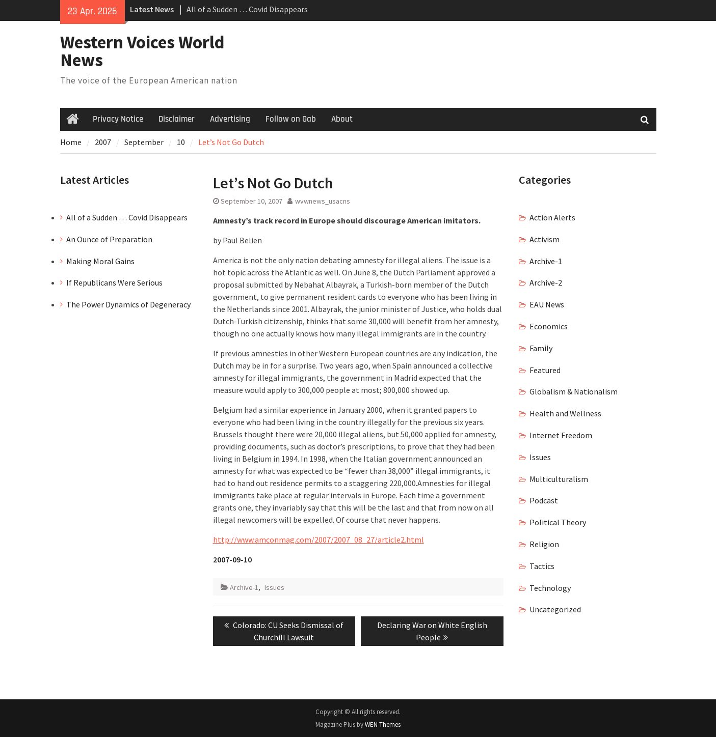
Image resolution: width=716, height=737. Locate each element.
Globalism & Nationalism (573, 391)
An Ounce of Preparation (109, 239)
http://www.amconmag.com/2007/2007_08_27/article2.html (318, 539)
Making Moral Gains (100, 261)
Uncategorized (555, 609)
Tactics (541, 566)
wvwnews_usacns (322, 201)
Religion (544, 544)
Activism (544, 239)
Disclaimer (176, 119)
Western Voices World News (142, 51)
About (342, 119)
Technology (550, 588)
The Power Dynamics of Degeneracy (128, 304)
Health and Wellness (565, 413)
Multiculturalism (558, 479)
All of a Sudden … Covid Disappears (247, 9)
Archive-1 (244, 587)
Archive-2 (545, 282)
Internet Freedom (560, 435)
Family (540, 348)
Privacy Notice (118, 119)
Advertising (230, 119)
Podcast (543, 500)
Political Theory (557, 522)
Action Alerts (552, 217)
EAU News (546, 304)
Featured (545, 370)
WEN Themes (383, 724)
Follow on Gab (291, 119)
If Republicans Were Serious (114, 282)
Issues (274, 587)
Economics (548, 326)
